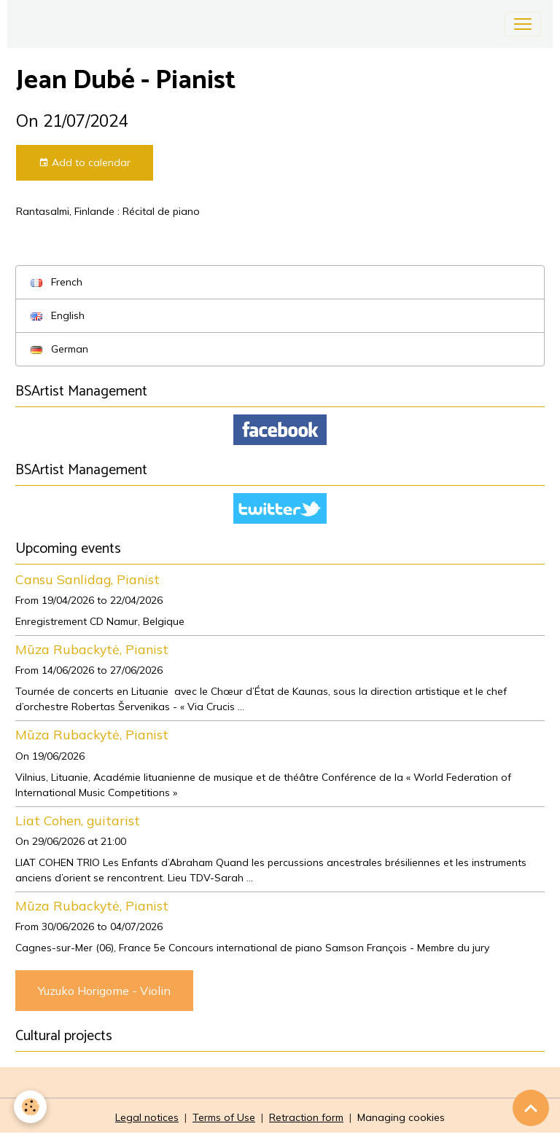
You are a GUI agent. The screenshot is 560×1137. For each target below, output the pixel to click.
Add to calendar (85, 163)
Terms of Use (223, 1117)
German (59, 348)
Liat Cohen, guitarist (77, 820)
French (56, 281)
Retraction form (306, 1117)
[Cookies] (31, 1106)
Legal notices (147, 1117)
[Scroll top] (531, 1108)
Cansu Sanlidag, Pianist (87, 579)
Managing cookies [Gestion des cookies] (401, 1117)
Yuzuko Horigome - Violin (104, 990)
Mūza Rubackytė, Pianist (91, 649)
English (58, 315)
